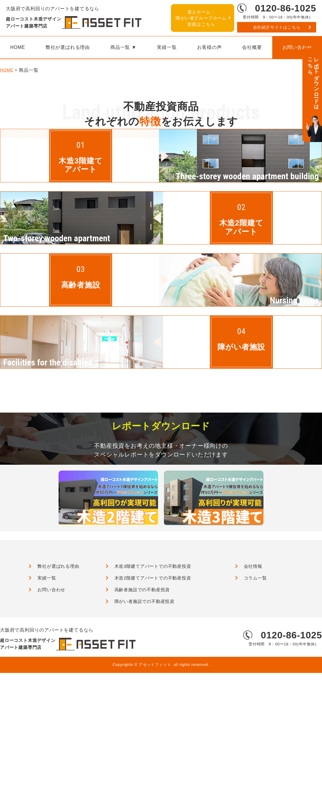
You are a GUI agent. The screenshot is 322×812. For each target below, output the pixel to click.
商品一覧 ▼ (123, 47)
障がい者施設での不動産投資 (144, 734)
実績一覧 (167, 47)
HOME (6, 117)
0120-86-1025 (285, 8)
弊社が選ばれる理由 (68, 47)
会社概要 (252, 47)
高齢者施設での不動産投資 (142, 723)
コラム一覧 (255, 711)
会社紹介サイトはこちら (277, 27)
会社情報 (253, 699)
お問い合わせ (51, 723)
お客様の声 (209, 47)
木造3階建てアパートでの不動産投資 (152, 699)
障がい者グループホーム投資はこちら (201, 18)
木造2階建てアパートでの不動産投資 (152, 711)
